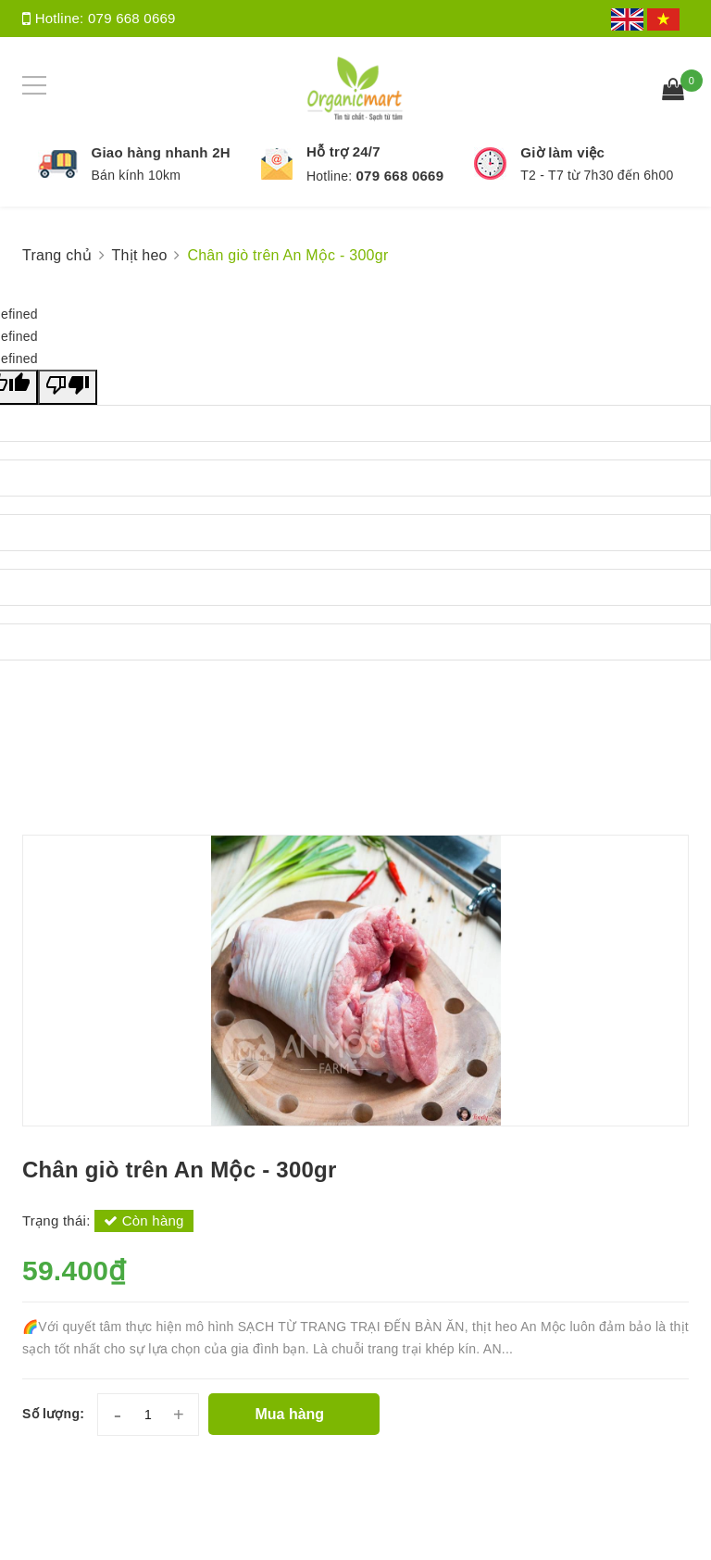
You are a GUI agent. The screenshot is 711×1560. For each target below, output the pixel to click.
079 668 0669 (132, 18)
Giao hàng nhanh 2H (161, 152)
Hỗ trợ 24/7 (343, 151)
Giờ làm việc (562, 152)
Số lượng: (53, 1413)
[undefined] (67, 387)
